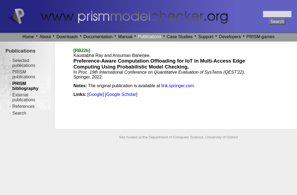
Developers (230, 36)
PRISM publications (23, 74)
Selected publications (23, 63)
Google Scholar (121, 94)
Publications (149, 36)
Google (96, 94)
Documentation (98, 36)
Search (19, 113)
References (23, 106)
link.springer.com (177, 85)
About (45, 36)
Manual (125, 36)
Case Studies (180, 36)
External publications (23, 97)
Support (205, 36)
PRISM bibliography (25, 86)
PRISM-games (260, 36)
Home (28, 36)
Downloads (67, 36)
